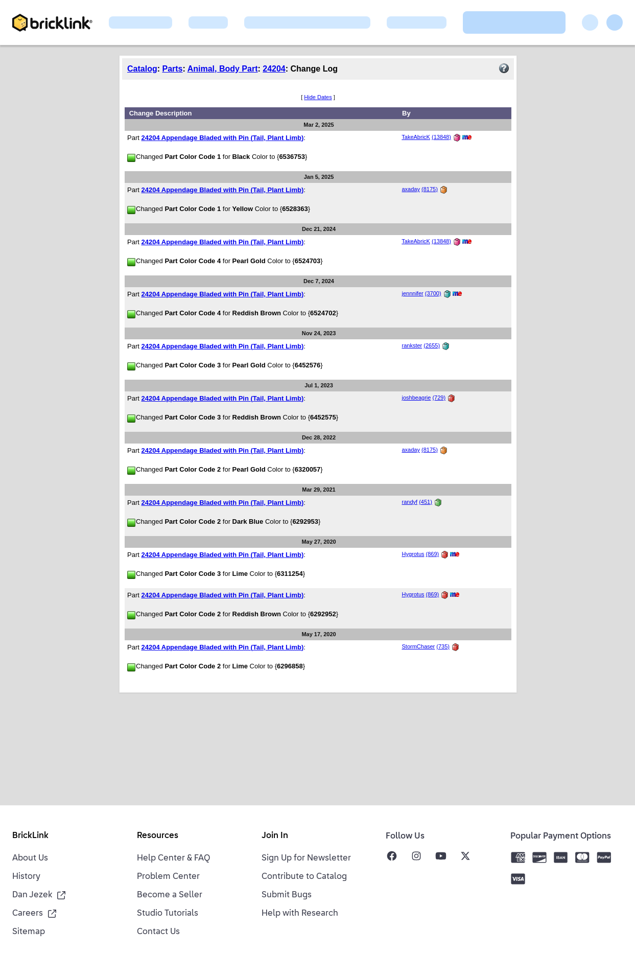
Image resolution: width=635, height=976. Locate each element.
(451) (425, 502)
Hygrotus (413, 554)
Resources (157, 836)
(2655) (432, 345)
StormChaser (418, 646)
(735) (443, 646)
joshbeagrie (416, 397)
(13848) (441, 137)
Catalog (142, 68)
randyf (409, 502)
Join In (275, 836)
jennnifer (412, 293)
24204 (274, 68)
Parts (172, 68)
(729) (438, 397)
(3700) (433, 293)
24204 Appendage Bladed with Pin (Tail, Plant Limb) (222, 138)
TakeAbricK (416, 137)
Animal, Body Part (222, 68)
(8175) (429, 189)
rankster (412, 345)
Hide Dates (318, 97)
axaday (410, 189)
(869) (432, 554)
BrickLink (30, 836)
